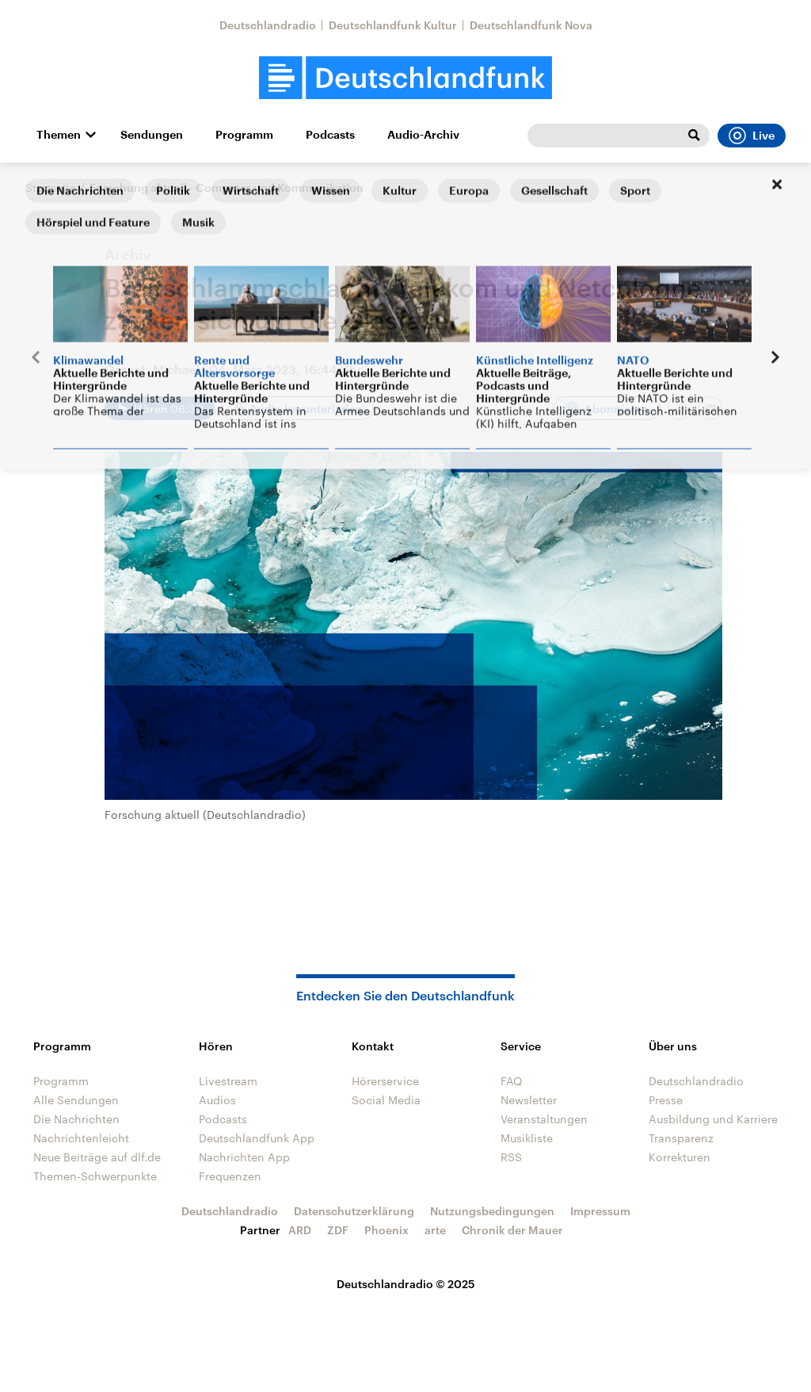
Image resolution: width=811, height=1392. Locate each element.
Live (752, 135)
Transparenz (681, 1138)
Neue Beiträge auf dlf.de (97, 1157)
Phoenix (386, 1230)
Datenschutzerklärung (354, 1211)
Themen (58, 134)
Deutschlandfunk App (256, 1138)
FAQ (512, 1081)
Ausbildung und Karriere (713, 1119)
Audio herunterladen (305, 408)
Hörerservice (385, 1081)
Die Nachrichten (76, 1119)
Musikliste (527, 1138)
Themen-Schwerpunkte (95, 1176)
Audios (217, 1100)
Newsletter (529, 1100)
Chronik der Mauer (512, 1230)
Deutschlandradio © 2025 (406, 1284)
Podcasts (330, 134)
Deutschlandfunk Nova (531, 25)
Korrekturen (679, 1157)
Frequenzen (230, 1176)
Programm (244, 134)
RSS (511, 1157)
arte (435, 1230)
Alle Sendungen (76, 1100)
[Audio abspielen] (160, 408)
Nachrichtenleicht (81, 1138)
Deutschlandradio (267, 25)
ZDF (337, 1230)
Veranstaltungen (544, 1119)
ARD (299, 1230)
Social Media (386, 1100)
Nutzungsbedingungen (492, 1211)
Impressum (600, 1211)
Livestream (228, 1081)
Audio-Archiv (423, 134)
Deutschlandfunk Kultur (393, 25)
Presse (666, 1100)
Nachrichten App (244, 1157)
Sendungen (151, 134)
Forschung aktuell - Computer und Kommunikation (226, 187)
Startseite (50, 187)
